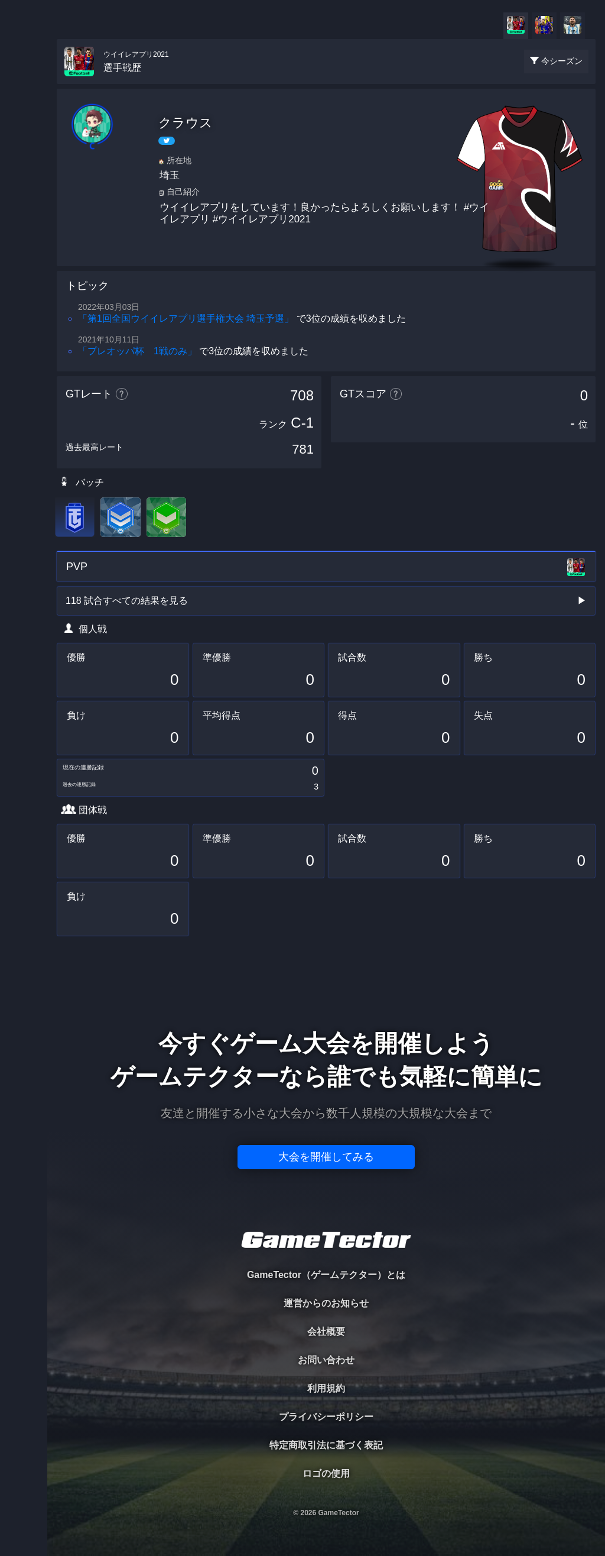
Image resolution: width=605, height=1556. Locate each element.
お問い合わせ (326, 1360)
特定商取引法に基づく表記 (326, 1445)
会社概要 (326, 1332)
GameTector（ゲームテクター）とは (326, 1275)
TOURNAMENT (23, 83)
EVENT (23, 277)
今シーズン (562, 61)
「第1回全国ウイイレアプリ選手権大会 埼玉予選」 (186, 318)
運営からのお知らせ (326, 1303)
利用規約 (326, 1388)
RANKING (23, 229)
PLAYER (24, 132)
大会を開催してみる (326, 1157)
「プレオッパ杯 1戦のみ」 (137, 351)
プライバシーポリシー (326, 1417)
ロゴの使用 (326, 1473)
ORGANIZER (24, 180)
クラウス (185, 122)
